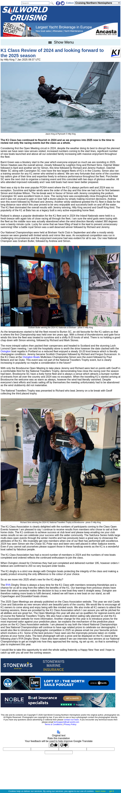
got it (111, 791)
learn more (100, 791)
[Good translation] (54, 745)
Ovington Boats (31, 357)
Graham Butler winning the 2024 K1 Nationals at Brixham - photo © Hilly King (60, 326)
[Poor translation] (64, 745)
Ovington (6, 351)
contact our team (71, 719)
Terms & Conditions (53, 724)
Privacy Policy (70, 724)
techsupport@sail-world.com (66, 722)
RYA (8, 585)
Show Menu (60, 42)
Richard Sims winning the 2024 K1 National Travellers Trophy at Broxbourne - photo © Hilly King (60, 521)
